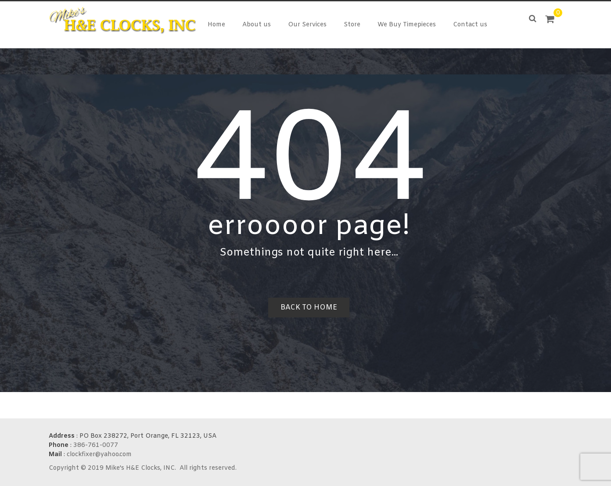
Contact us (470, 25)
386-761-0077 (95, 445)
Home (216, 25)
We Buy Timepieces (406, 25)
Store (352, 25)
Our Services (307, 25)
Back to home (308, 307)
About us (256, 25)
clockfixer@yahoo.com (99, 454)
